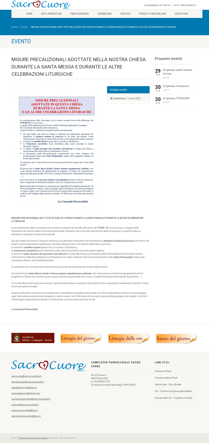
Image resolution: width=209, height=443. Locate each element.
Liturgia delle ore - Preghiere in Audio (174, 398)
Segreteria (181, 13)
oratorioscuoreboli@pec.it (24, 410)
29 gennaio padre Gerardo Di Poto (177, 71)
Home (29, 13)
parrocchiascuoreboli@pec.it (26, 416)
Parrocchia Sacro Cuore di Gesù (33, 438)
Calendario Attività (157, 5)
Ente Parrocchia (51, 13)
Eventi (24, 27)
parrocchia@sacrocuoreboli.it (26, 376)
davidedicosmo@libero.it (24, 387)
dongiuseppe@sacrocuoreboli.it (27, 382)
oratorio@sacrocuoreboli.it (25, 404)
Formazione (104, 13)
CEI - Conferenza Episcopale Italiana (173, 391)
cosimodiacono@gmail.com (25, 393)
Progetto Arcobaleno (152, 13)
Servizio (125, 13)
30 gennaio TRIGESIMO (176, 98)
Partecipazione (79, 13)
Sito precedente (185, 5)
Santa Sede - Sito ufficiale (168, 384)
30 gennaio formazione (176, 86)
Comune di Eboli (163, 371)
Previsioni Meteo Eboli (166, 378)
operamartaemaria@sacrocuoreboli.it (30, 399)
